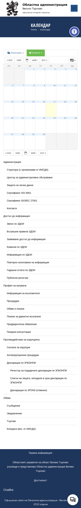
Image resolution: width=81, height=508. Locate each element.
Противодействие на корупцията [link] (21, 339)
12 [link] (76, 85)
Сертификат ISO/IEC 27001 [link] (22, 200)
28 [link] (23, 134)
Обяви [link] (6, 398)
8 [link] (33, 85)
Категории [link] (16, 52)
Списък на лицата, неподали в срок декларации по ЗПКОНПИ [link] (38, 380)
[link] (74, 31)
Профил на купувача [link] (14, 285)
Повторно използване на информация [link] (28, 262)
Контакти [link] (12, 208)
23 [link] (44, 118)
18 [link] (65, 102)
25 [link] (65, 118)
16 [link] (44, 102)
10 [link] (54, 85)
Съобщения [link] (13, 405)
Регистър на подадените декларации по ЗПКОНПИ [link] (38, 370)
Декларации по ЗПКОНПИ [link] (21, 362)
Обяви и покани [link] (15, 308)
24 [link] (54, 118)
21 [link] (23, 118)
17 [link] (54, 102)
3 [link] (55, 69)
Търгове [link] (11, 421)
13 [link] (12, 102)
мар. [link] (19, 60)
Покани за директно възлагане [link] (24, 316)
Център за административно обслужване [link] (29, 177)
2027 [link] (45, 60)
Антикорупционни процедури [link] (23, 355)
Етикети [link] (35, 52)
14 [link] (23, 102)
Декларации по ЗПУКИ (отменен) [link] (28, 390)
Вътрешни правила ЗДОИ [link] (21, 231)
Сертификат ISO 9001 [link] (19, 193)
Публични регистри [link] (17, 277)
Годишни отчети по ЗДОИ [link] (21, 270)
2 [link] (44, 69)
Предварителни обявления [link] (22, 324)
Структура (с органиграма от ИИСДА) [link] (27, 169)
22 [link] (33, 118)
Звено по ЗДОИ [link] (15, 223)
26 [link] (76, 118)
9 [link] (44, 85)
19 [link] (76, 102)
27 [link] (12, 134)
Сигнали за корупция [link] (18, 347)
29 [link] (33, 134)
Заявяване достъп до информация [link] (26, 239)
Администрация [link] (12, 162)
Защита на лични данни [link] (20, 185)
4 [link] (65, 69)
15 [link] (33, 102)
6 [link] (12, 85)
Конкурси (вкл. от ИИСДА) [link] (21, 429)
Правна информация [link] (40, 453)
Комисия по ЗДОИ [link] (17, 247)
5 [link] (76, 69)
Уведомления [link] (14, 413)
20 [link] (12, 118)
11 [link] (65, 85)
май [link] (35, 60)
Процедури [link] (13, 301)
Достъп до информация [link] (16, 216)
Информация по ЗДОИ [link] (19, 254)
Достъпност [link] (40, 480)
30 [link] (44, 134)
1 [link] (33, 69)
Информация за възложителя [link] (23, 293)
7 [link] (23, 85)
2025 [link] (10, 60)
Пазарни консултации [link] (19, 332)
